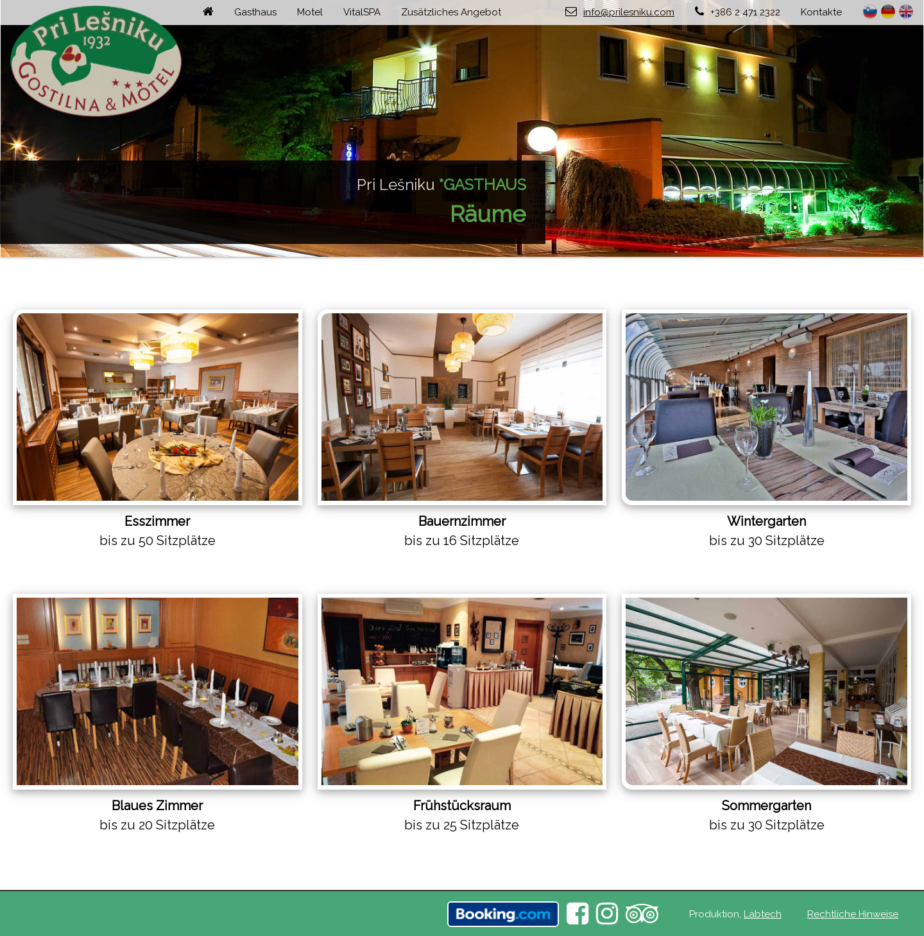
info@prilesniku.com (628, 12)
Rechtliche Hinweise (852, 914)
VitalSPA (362, 12)
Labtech (763, 914)
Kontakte (821, 12)
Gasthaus (255, 12)
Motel (310, 12)
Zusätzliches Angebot (451, 12)
